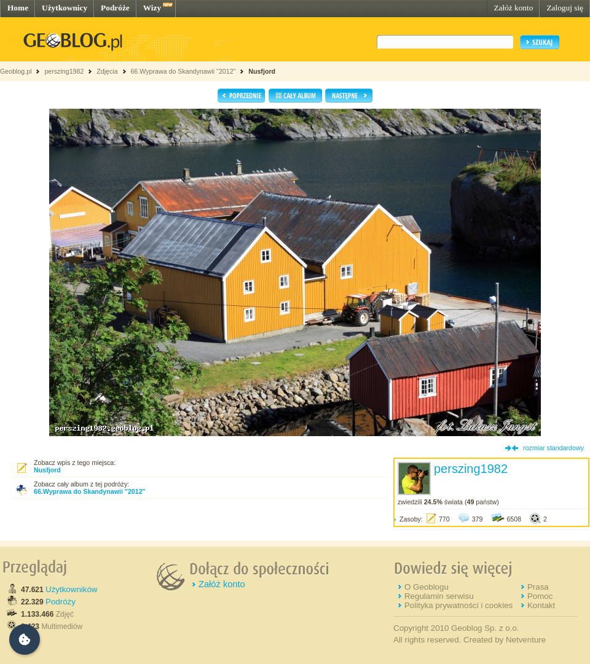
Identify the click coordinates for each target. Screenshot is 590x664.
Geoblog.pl (16, 71)
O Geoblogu (426, 587)
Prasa (538, 587)
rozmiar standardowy (553, 447)
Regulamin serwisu (439, 596)
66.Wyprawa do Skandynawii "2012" (182, 71)
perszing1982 (64, 71)
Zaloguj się (564, 7)
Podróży (60, 601)
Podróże (115, 7)
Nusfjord (261, 71)
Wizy (152, 7)
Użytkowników (71, 589)
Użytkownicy (64, 7)
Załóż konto (513, 7)
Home (17, 7)
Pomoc (540, 596)
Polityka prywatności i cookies (458, 605)
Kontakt (541, 605)
